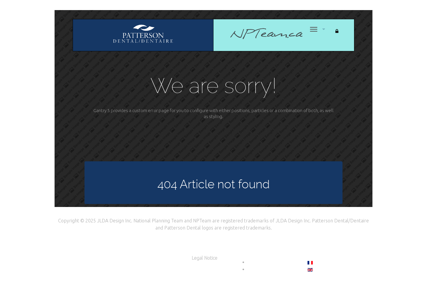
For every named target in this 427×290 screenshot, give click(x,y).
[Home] (259, 33)
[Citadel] (143, 34)
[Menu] (313, 29)
